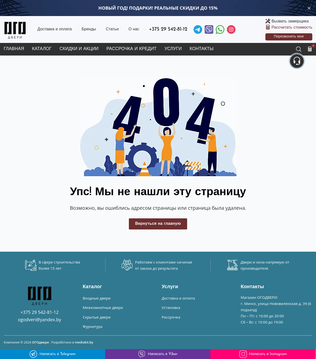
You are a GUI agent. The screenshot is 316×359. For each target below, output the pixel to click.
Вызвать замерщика (290, 21)
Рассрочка (171, 317)
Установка (171, 307)
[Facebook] (220, 29)
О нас (134, 29)
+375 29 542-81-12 (168, 29)
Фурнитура (92, 326)
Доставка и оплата (54, 29)
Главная (14, 49)
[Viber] (209, 29)
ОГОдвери (40, 342)
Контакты (202, 49)
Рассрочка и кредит (131, 49)
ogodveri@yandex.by (39, 319)
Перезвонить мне (289, 36)
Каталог (42, 49)
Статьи (112, 29)
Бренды (89, 29)
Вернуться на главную (158, 224)
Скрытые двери (97, 317)
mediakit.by (84, 342)
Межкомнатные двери (103, 307)
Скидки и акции (79, 49)
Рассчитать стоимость (292, 28)
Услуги (173, 49)
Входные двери (97, 298)
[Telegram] (198, 29)
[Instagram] (231, 29)
